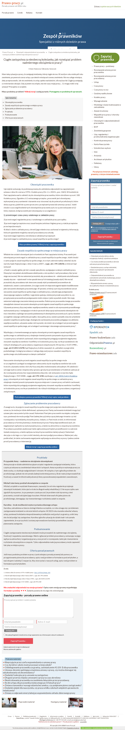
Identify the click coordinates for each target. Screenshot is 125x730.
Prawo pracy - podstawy (104, 66)
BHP (96, 127)
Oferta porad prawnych (14, 118)
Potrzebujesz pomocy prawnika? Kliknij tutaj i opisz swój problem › (42, 397)
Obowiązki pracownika (13, 102)
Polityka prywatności (29, 716)
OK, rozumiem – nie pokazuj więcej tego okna (96, 728)
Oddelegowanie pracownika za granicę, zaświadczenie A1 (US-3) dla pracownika (41, 667)
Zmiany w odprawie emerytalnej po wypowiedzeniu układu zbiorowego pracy (40, 693)
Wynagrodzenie (100, 101)
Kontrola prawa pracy (103, 140)
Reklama (29, 13)
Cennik (20, 13)
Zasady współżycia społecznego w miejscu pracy (23, 105)
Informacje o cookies (57, 716)
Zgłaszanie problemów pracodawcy (18, 108)
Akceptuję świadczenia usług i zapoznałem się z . (34, 635)
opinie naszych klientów (107, 6)
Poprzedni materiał (26, 702)
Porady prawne (8, 13)
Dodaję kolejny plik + (112, 224)
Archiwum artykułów (102, 159)
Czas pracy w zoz (101, 89)
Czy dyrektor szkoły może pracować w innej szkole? (28, 665)
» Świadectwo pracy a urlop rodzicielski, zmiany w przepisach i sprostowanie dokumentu (103, 269)
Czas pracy (98, 86)
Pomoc (17, 716)
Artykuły (97, 155)
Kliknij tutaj (30, 91)
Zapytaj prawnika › (105, 58)
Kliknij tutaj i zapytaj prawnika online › (42, 447)
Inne (95, 152)
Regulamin (15, 635)
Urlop (96, 82)
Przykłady (9, 112)
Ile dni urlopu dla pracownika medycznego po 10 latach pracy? (33, 683)
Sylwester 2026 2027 (109, 716)
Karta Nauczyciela (101, 144)
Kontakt (39, 13)
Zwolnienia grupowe (102, 130)
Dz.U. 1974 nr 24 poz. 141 (42, 572)
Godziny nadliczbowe (103, 93)
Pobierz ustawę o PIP (97, 314)
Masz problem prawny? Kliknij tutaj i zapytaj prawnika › (42, 244)
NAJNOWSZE (96, 251)
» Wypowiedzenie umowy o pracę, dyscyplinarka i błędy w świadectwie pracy (104, 284)
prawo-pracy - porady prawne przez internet (19, 3)
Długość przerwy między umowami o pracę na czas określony (33, 677)
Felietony (98, 163)
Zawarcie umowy (101, 111)
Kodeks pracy (99, 97)
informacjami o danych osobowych (53, 635)
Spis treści (96, 716)
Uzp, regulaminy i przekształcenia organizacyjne (106, 135)
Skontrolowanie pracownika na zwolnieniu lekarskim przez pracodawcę (37, 680)
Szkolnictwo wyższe (102, 148)
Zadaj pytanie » (97, 321)
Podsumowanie (11, 115)
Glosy (96, 167)
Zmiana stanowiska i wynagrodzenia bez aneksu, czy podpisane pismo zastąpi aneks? (43, 685)
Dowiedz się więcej (73, 728)
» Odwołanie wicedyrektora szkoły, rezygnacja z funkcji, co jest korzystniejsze (104, 257)
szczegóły (83, 722)
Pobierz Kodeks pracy (97, 292)
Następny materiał (58, 702)
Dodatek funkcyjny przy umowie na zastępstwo (26, 675)
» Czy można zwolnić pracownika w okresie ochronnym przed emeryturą (104, 263)
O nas (10, 716)
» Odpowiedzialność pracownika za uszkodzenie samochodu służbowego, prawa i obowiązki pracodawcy (105, 277)
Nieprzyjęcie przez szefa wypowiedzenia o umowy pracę (30, 662)
